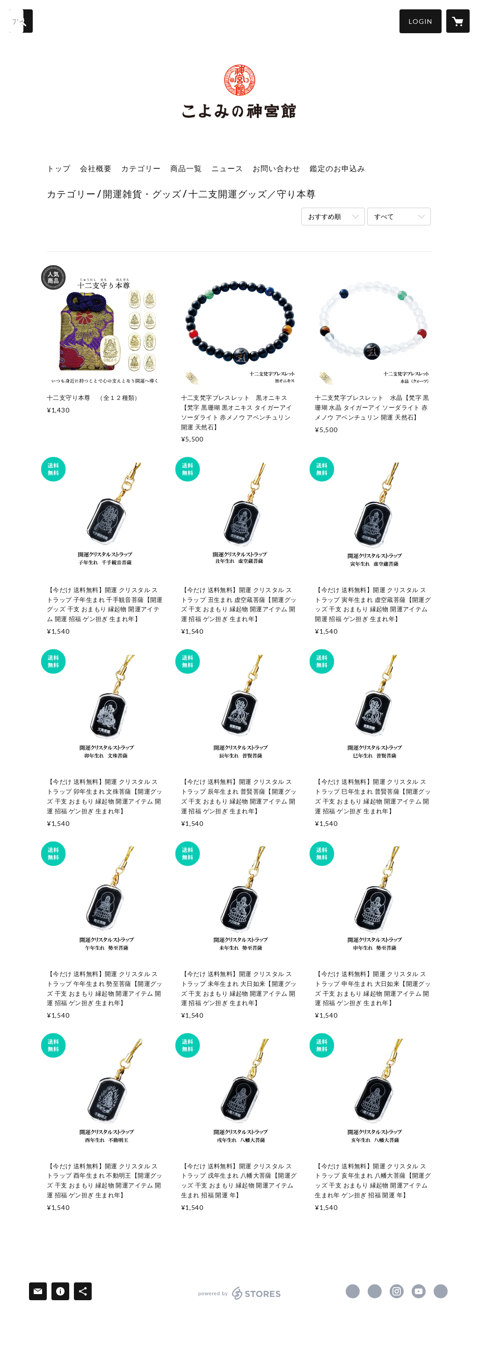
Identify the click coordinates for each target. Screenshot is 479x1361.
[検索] (21, 21)
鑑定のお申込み (337, 168)
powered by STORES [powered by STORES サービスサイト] (240, 1299)
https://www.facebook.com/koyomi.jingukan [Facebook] (353, 1291)
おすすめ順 (324, 216)
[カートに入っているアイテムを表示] (458, 21)
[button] (420, 21)
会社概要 (96, 168)
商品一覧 (186, 168)
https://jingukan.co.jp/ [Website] (441, 1291)
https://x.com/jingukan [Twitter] (375, 1291)
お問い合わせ (276, 168)
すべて (384, 216)
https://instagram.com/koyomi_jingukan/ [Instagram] (397, 1291)
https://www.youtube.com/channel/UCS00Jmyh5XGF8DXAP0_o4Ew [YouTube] (419, 1291)
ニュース (227, 168)
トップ (59, 168)
